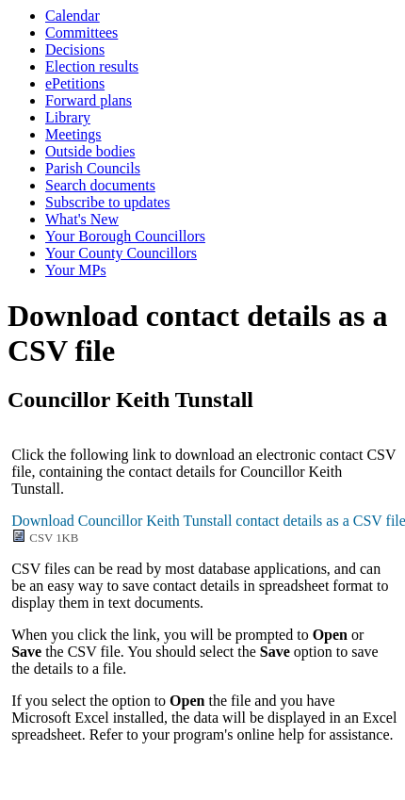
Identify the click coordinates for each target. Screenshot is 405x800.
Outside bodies (90, 151)
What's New (82, 219)
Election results (91, 66)
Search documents (100, 185)
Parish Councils (92, 168)
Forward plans (88, 100)
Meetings (73, 134)
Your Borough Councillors (125, 236)
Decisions (75, 49)
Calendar (72, 16)
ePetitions (75, 83)
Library (67, 117)
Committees (81, 32)
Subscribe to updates (107, 202)
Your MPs (75, 270)
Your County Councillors (121, 253)
